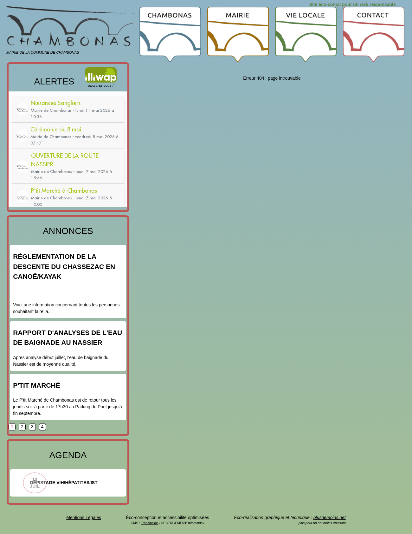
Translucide (149, 523)
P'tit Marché (36, 385)
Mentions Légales (83, 517)
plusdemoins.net (329, 517)
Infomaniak (196, 523)
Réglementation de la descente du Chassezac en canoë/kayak (64, 266)
